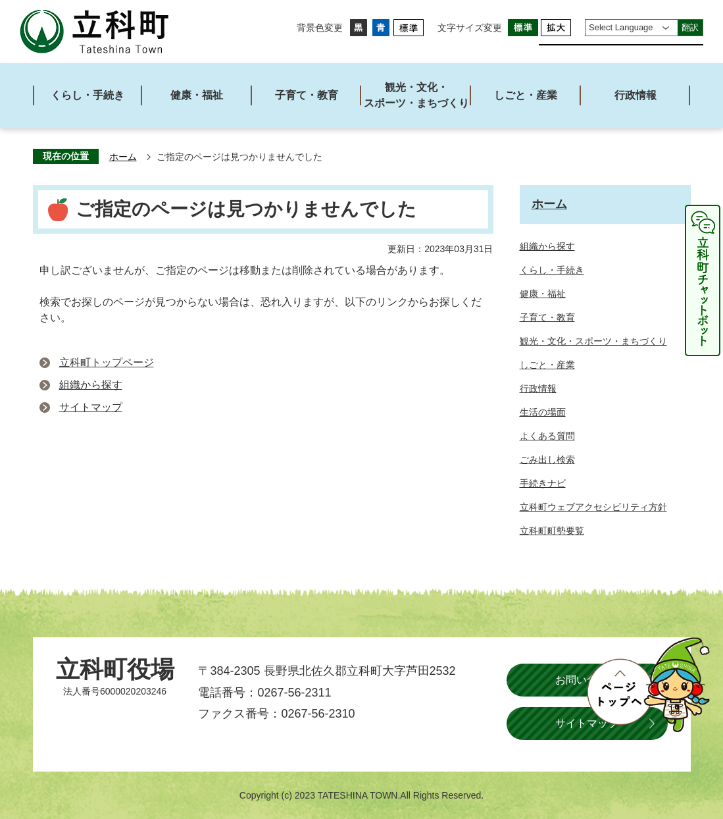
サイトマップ (90, 407)
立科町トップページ (106, 362)
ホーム (123, 157)
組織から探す (90, 384)
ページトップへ (648, 684)
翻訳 (690, 27)
